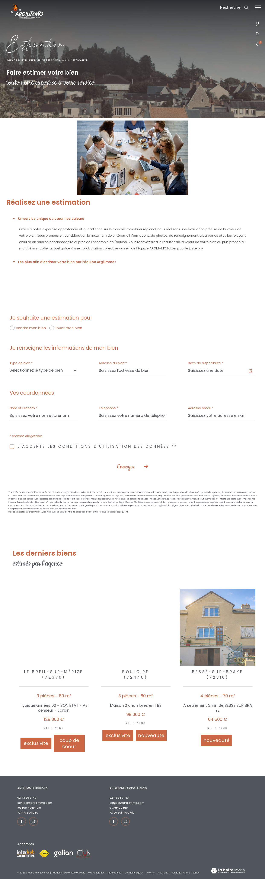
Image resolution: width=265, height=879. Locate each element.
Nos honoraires (96, 872)
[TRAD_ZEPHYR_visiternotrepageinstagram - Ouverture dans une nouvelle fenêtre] (33, 821)
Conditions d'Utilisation (93, 512)
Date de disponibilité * (205, 363)
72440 (21, 813)
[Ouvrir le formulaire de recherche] (234, 7)
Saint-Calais (126, 813)
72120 (113, 813)
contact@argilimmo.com (34, 803)
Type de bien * (21, 363)
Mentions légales (134, 872)
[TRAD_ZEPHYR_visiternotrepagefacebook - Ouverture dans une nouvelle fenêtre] (21, 821)
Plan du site (115, 872)
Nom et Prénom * (23, 408)
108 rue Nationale (29, 808)
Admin (151, 872)
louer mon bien (69, 328)
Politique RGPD (180, 872)
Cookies (195, 873)
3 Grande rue (118, 808)
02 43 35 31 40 (26, 798)
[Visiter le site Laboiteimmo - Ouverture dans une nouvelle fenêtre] (228, 871)
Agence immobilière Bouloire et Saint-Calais (37, 60)
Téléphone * (108, 408)
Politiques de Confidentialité (61, 512)
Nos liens (163, 872)
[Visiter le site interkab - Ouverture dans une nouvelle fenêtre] (25, 853)
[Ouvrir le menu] (258, 7)
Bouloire (32, 813)
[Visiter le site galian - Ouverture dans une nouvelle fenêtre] (63, 853)
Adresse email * (200, 408)
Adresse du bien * (113, 363)
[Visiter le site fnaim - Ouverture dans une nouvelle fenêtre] (44, 854)
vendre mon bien (31, 328)
